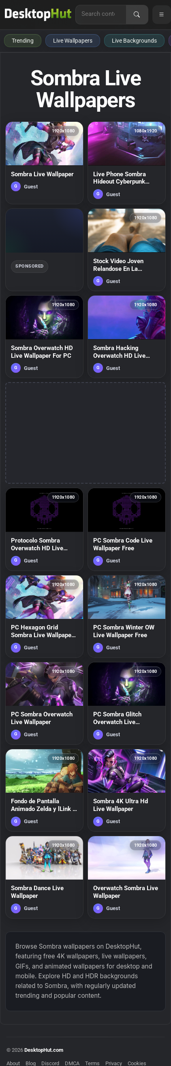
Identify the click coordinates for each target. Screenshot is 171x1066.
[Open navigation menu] (161, 14)
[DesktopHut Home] (38, 14)
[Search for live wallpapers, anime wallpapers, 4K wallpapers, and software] (101, 13)
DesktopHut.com (43, 1050)
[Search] (137, 14)
